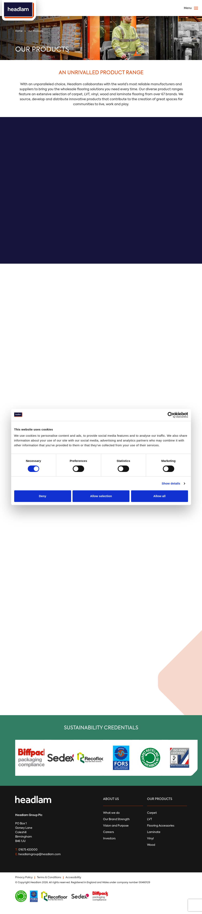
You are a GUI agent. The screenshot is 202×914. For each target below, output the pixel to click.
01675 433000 (28, 849)
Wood (151, 845)
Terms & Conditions (49, 877)
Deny (42, 496)
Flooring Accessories (160, 825)
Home (18, 31)
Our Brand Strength (116, 819)
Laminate (153, 832)
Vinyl (150, 838)
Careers (108, 832)
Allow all (159, 496)
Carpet (152, 813)
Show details (171, 483)
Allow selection (101, 496)
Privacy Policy (24, 877)
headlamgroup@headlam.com (39, 854)
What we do (111, 813)
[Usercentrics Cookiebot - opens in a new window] (170, 415)
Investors (109, 838)
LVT (149, 819)
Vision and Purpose (116, 825)
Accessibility (73, 877)
